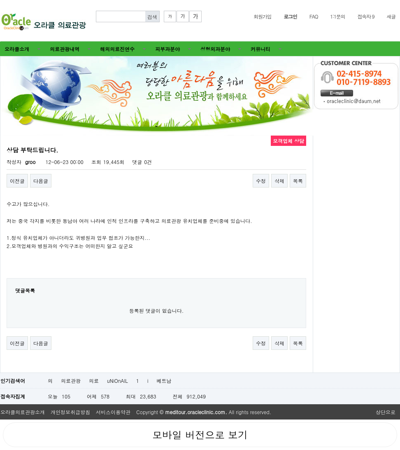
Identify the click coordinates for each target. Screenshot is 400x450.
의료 (94, 380)
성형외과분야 (215, 48)
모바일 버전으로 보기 (200, 435)
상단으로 (385, 411)
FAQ (313, 16)
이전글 (17, 180)
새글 (390, 16)
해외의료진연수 (117, 48)
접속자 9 (365, 16)
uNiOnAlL (117, 380)
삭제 (279, 180)
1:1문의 (337, 16)
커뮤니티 (260, 48)
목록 (298, 180)
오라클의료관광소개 (22, 411)
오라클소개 (17, 48)
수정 (261, 180)
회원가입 (262, 16)
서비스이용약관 (113, 411)
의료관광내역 (64, 48)
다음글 (40, 180)
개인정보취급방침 (70, 411)
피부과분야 (167, 48)
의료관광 (71, 380)
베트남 (164, 380)
